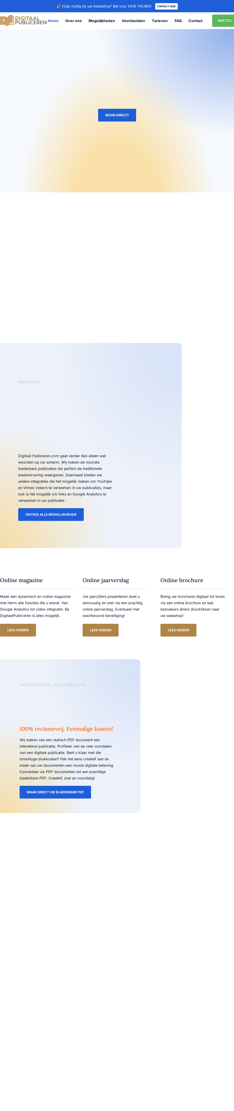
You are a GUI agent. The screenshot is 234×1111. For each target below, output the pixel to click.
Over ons (73, 21)
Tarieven (160, 21)
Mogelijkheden (102, 21)
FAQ (178, 21)
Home (53, 21)
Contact (195, 21)
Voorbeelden (133, 21)
